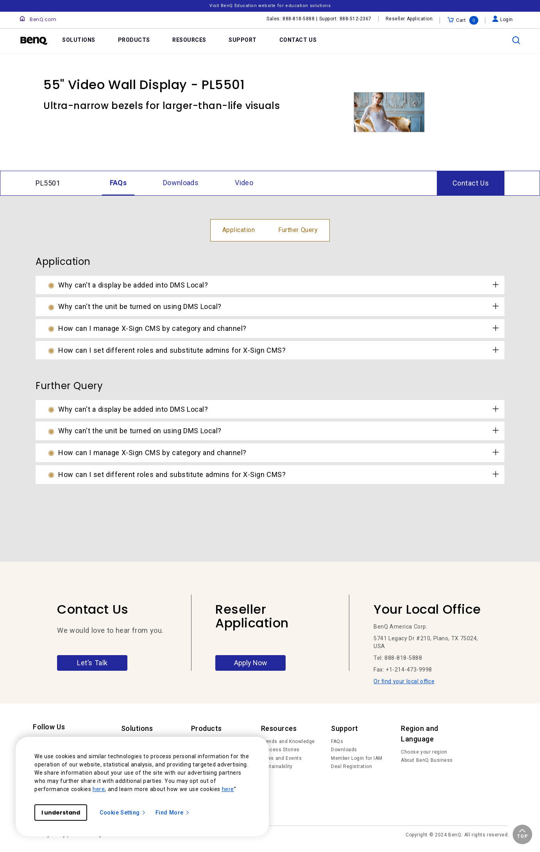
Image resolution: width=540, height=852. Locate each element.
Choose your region (424, 752)
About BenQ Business (427, 760)
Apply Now (250, 663)
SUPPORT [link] (243, 40)
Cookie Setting (123, 812)
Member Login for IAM (357, 758)
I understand (60, 812)
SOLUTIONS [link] (78, 40)
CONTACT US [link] (298, 40)
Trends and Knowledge (288, 741)
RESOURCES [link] (189, 40)
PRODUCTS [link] (134, 40)
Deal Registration (351, 766)
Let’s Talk (92, 663)
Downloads (344, 749)
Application (238, 230)
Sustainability (277, 766)
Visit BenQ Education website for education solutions (270, 5)
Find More (173, 812)
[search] (516, 40)
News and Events (281, 758)
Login (502, 19)
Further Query (298, 230)
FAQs (337, 741)
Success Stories (280, 749)
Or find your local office (404, 681)
